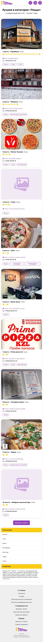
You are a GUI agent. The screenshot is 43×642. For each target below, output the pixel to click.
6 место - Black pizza (11, 302)
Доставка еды (22, 164)
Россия (5, 534)
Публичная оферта (21, 615)
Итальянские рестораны (17, 264)
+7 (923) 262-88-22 (10, 111)
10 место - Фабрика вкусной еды (16, 502)
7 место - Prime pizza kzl (13, 352)
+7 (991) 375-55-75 (10, 161)
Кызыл (4, 543)
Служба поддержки (21, 624)
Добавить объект (21, 523)
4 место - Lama (9, 202)
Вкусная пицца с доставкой (18, 114)
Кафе (20, 64)
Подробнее (6, 578)
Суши (13, 64)
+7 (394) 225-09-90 (10, 311)
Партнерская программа (21, 612)
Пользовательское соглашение (21, 599)
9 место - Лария (9, 452)
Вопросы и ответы (22, 621)
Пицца (6, 64)
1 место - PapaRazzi (11, 52)
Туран (4, 561)
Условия (21, 596)
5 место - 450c (9, 251)
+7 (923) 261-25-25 (10, 259)
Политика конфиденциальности (21, 602)
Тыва (4, 539)
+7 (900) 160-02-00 (10, 461)
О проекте (21, 593)
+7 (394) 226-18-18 (10, 411)
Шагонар (5, 552)
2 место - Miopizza (10, 102)
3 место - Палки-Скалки (13, 152)
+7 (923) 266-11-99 (10, 60)
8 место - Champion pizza (13, 402)
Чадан (5, 556)
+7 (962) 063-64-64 (10, 361)
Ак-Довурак (6, 547)
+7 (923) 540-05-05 (10, 511)
